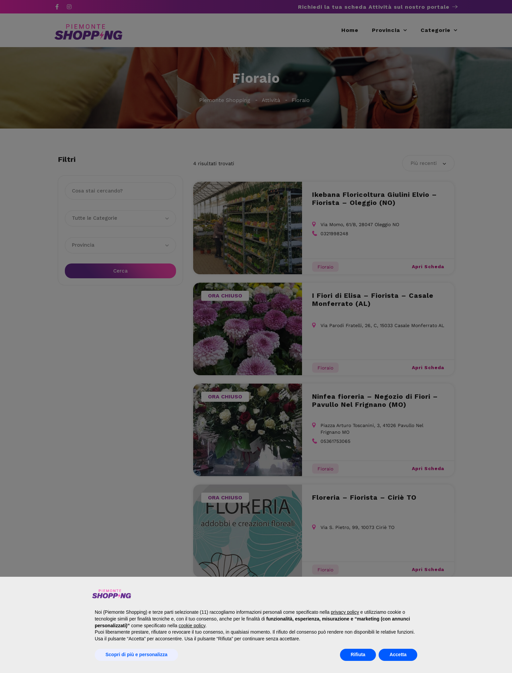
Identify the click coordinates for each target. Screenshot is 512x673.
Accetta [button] (398, 654)
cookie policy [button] (192, 625)
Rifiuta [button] (358, 654)
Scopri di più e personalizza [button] (136, 654)
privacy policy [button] (345, 612)
